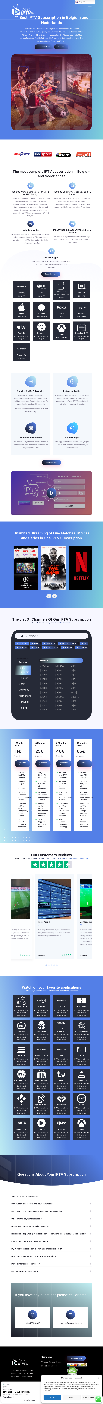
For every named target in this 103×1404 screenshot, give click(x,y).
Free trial (61, 47)
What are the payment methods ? (26, 1226)
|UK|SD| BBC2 (60, 697)
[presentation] (48, 598)
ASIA (53, 649)
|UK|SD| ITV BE (45, 709)
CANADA (52, 645)
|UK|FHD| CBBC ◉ (75, 688)
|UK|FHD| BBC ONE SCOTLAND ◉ (60, 676)
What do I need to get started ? (25, 1204)
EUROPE (23, 645)
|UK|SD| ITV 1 (75, 701)
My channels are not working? (25, 1279)
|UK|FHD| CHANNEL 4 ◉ (75, 684)
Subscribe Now (44, 47)
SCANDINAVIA (72, 645)
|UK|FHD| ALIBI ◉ (60, 692)
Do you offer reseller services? (25, 1271)
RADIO (86, 649)
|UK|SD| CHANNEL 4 (75, 709)
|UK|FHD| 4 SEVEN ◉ (45, 692)
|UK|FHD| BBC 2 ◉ (45, 672)
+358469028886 (32, 1331)
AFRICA (39, 649)
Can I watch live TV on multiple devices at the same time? (37, 1219)
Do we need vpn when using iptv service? (30, 1234)
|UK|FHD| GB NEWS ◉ (60, 684)
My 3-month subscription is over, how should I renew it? (36, 1256)
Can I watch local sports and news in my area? (32, 1211)
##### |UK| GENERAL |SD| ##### (75, 692)
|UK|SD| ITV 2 (45, 705)
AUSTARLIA (69, 649)
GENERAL (44, 662)
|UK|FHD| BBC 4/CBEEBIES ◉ (75, 672)
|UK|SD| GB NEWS (60, 709)
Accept (52, 1397)
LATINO (23, 649)
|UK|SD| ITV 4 (75, 705)
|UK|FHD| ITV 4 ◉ (75, 680)
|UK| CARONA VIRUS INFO (60, 667)
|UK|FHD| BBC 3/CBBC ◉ (60, 672)
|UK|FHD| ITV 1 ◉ (75, 676)
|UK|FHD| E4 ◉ (60, 688)
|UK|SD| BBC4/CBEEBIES (45, 701)
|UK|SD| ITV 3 (60, 705)
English (80, 1)
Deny (71, 1397)
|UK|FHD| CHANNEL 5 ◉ (45, 688)
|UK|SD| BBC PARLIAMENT (60, 701)
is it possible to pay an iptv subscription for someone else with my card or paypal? (48, 1241)
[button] (98, 1378)
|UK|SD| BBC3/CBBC (75, 697)
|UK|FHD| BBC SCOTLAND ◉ (45, 676)
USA (37, 645)
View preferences (90, 1397)
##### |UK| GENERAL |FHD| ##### (45, 667)
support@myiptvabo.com (51, 1369)
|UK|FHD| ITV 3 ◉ (60, 680)
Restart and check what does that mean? (30, 1249)
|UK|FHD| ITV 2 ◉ (45, 680)
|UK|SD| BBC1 (45, 697)
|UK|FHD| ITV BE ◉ (45, 684)
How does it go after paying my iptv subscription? (33, 1264)
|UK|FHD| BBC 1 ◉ (75, 667)
